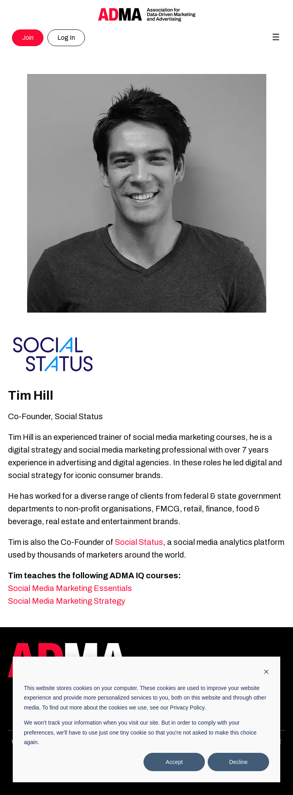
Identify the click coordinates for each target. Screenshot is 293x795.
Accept (174, 762)
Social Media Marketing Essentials (70, 588)
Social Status (139, 542)
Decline (238, 762)
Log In (66, 37)
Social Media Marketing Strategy (66, 601)
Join (27, 37)
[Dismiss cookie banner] (266, 673)
